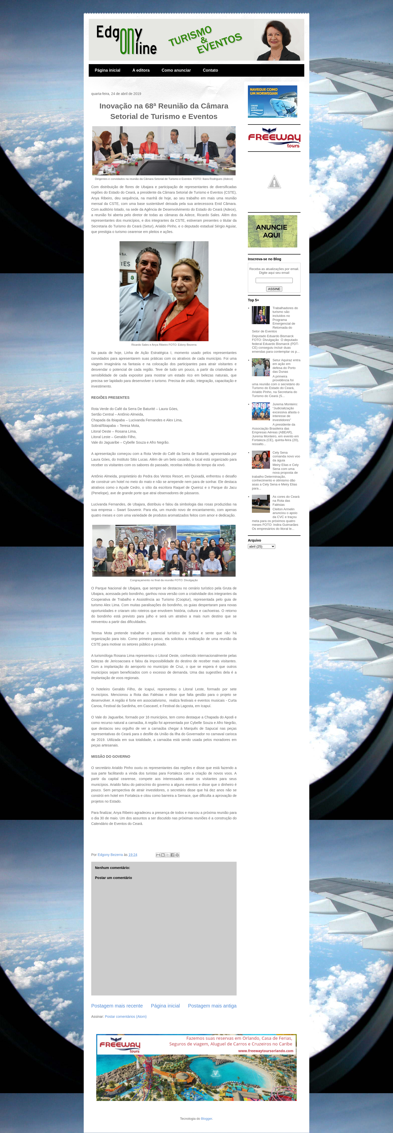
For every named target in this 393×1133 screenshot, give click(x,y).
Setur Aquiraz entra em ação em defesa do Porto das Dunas (286, 366)
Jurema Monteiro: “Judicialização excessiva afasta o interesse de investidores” (285, 412)
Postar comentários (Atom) (126, 1017)
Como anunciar (176, 70)
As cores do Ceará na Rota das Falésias (286, 500)
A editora (141, 70)
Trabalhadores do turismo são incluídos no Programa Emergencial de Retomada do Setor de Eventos (275, 319)
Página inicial (107, 70)
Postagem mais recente (117, 1006)
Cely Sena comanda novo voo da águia (286, 456)
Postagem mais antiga (212, 1006)
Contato (210, 70)
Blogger (206, 1118)
